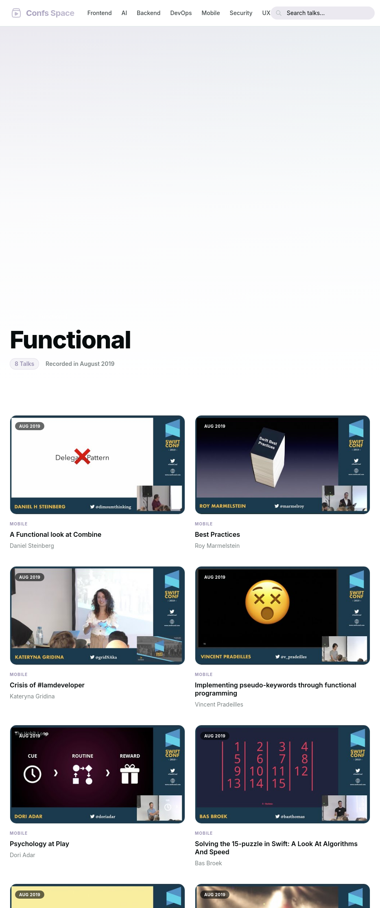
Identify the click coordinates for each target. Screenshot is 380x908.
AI (124, 12)
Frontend (99, 12)
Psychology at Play (39, 844)
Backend (148, 12)
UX (266, 12)
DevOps (181, 12)
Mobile (210, 12)
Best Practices (217, 534)
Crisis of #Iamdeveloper (47, 685)
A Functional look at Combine (55, 534)
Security (241, 12)
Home (18, 316)
